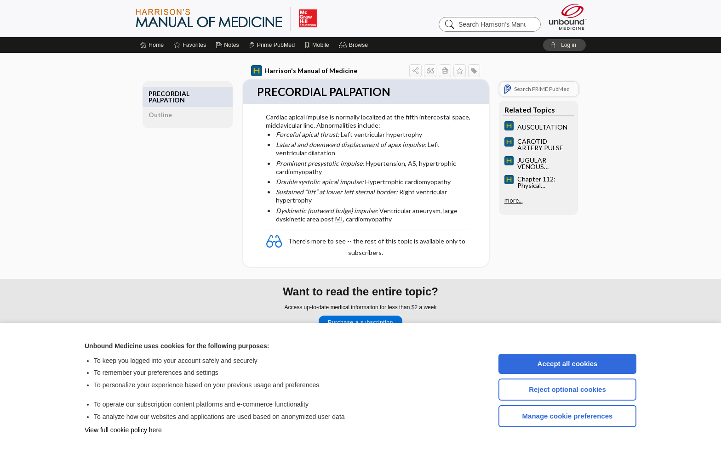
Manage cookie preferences (567, 416)
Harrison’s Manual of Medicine (250, 18)
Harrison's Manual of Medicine (293, 70)
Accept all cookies (568, 364)
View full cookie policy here (123, 430)
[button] (355, 45)
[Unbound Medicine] (568, 16)
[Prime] (272, 45)
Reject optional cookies (567, 389)
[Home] (152, 45)
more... (503, 200)
